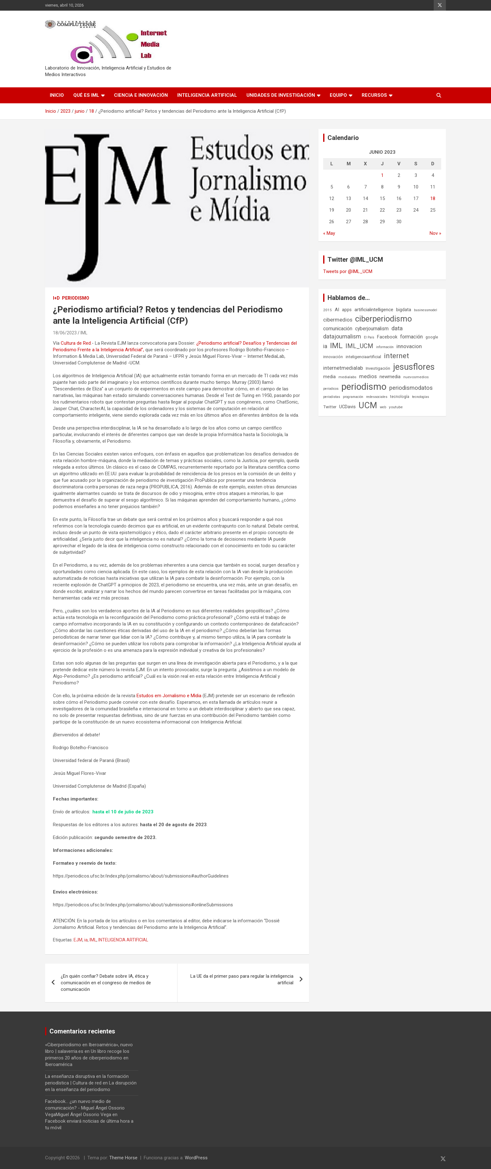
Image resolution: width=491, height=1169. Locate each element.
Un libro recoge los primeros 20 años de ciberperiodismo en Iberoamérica (87, 1057)
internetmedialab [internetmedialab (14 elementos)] (343, 368)
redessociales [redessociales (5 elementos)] (376, 397)
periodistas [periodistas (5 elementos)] (331, 397)
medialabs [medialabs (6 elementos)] (347, 377)
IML (83, 332)
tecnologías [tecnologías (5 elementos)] (420, 397)
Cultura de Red (76, 343)
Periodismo (75, 298)
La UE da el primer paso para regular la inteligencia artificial (241, 979)
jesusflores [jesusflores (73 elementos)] (414, 367)
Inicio (57, 95)
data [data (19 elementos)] (397, 328)
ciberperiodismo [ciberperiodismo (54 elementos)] (383, 318)
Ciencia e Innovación (141, 95)
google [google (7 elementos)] (432, 337)
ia (86, 939)
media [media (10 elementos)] (329, 376)
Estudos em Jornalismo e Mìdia (169, 695)
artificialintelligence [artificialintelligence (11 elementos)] (373, 309)
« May (329, 233)
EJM (78, 939)
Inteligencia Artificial (207, 95)
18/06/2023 (65, 332)
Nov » (435, 233)
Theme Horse (123, 1158)
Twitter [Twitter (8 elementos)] (329, 406)
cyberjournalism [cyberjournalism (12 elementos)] (372, 329)
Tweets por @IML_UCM (347, 271)
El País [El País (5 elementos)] (369, 337)
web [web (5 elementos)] (383, 407)
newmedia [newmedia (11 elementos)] (390, 376)
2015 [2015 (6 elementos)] (327, 310)
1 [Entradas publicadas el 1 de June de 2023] (382, 175)
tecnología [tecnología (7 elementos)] (399, 396)
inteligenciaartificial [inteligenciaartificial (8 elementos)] (363, 356)
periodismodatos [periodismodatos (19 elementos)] (411, 387)
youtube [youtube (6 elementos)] (396, 407)
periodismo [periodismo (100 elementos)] (363, 386)
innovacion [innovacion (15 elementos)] (409, 346)
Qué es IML (86, 95)
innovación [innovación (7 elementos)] (333, 356)
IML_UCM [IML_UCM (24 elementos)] (359, 346)
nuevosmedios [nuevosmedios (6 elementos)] (416, 377)
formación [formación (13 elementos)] (411, 337)
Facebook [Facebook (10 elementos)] (387, 337)
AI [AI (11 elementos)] (337, 309)
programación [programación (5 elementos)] (353, 397)
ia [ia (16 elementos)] (325, 346)
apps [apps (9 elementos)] (347, 309)
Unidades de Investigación (280, 95)
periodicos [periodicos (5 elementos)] (331, 389)
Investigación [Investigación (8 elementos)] (378, 368)
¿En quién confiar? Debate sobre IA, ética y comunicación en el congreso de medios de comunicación (106, 982)
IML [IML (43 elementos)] (336, 345)
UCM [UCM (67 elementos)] (368, 405)
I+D (56, 298)
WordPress (196, 1158)
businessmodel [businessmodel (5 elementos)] (425, 310)
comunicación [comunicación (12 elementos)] (337, 329)
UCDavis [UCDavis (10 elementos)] (347, 406)
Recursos (374, 95)
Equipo (338, 95)
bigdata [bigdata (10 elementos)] (403, 309)
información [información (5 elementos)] (385, 347)
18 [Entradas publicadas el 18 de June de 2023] (432, 198)
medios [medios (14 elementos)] (368, 376)
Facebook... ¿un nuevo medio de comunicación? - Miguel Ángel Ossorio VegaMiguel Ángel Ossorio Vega (85, 1108)
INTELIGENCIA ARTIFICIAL (123, 939)
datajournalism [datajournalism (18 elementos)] (342, 336)
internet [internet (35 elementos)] (396, 356)
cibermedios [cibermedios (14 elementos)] (337, 320)
